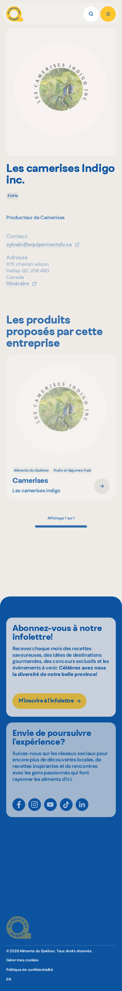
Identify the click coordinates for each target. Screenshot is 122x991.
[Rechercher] (91, 14)
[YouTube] (50, 810)
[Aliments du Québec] (14, 14)
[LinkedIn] (82, 810)
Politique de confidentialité (29, 969)
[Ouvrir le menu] (108, 14)
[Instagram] (34, 810)
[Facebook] (18, 810)
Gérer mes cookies (22, 960)
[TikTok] (66, 810)
